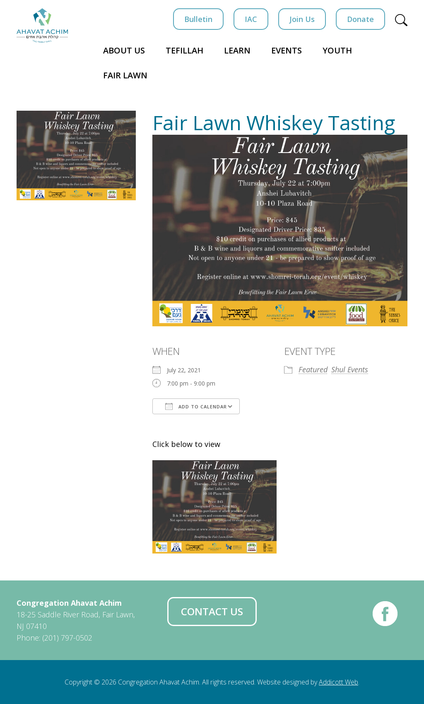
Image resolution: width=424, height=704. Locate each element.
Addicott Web (338, 682)
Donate (360, 19)
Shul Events (349, 369)
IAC (251, 19)
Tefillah (184, 50)
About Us (124, 50)
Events (286, 50)
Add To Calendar (196, 406)
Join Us (302, 19)
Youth (337, 50)
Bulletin (198, 19)
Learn (237, 50)
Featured (313, 369)
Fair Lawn (125, 75)
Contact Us (212, 611)
